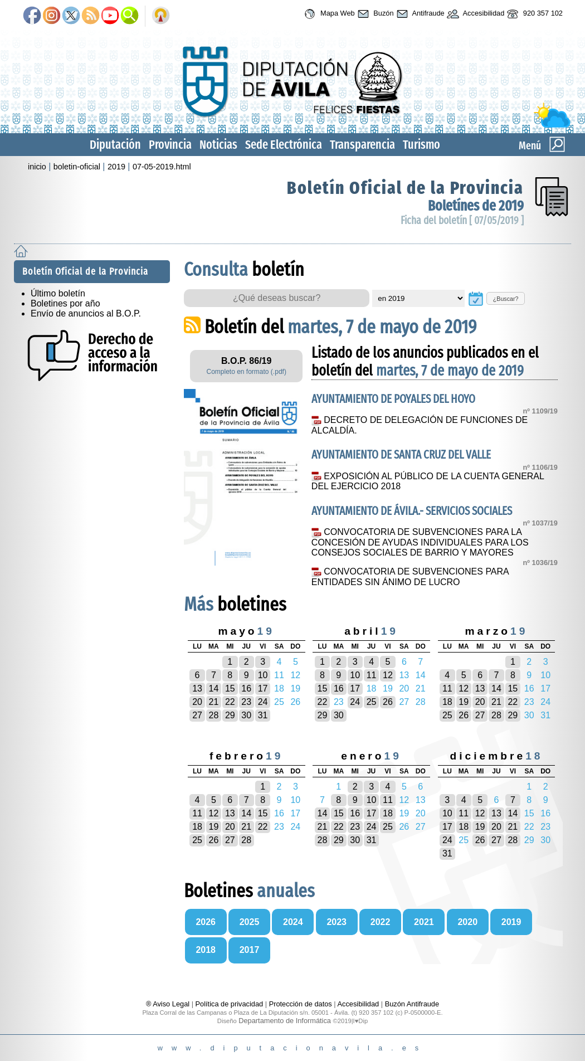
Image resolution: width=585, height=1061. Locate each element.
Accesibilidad (475, 14)
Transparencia (362, 144)
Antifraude (419, 14)
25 (372, 702)
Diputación (115, 144)
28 (214, 715)
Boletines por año (65, 303)
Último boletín (58, 293)
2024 (293, 922)
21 (214, 702)
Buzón (374, 14)
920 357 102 (533, 14)
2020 (467, 922)
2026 (206, 922)
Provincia (170, 144)
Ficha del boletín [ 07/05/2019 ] (462, 220)
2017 (250, 950)
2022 (380, 922)
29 (230, 715)
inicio (37, 166)
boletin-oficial (76, 166)
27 (197, 715)
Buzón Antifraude (412, 1004)
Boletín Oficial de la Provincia (405, 187)
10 (263, 675)
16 (246, 688)
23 (246, 702)
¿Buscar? (506, 298)
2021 (424, 922)
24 (263, 702)
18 (447, 702)
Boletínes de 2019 (476, 206)
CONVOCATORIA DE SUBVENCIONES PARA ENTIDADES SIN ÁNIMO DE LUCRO (410, 577)
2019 (116, 166)
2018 (206, 950)
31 (263, 715)
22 (230, 702)
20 (197, 702)
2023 (336, 922)
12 (388, 675)
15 (230, 688)
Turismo (421, 144)
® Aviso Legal (169, 1004)
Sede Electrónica (283, 144)
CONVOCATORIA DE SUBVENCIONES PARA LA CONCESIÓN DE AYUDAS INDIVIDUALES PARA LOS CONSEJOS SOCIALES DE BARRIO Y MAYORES (420, 542)
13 (197, 688)
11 (372, 675)
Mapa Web (327, 14)
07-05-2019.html (162, 166)
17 (263, 688)
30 (246, 715)
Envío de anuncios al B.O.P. (86, 313)
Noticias (218, 144)
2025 (250, 922)
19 (464, 702)
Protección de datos (300, 1004)
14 (214, 688)
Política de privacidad (230, 1004)
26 (388, 702)
